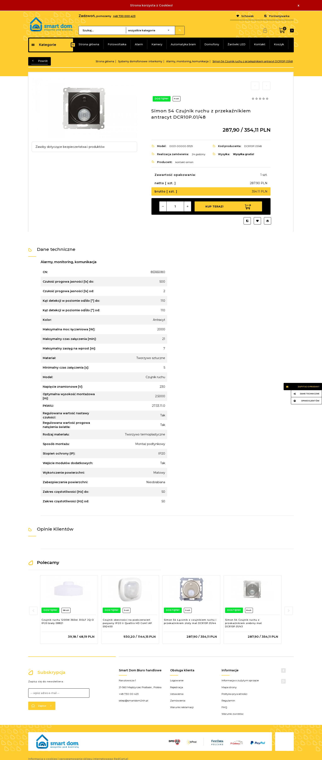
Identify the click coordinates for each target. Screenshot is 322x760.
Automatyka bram (183, 44)
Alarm (139, 44)
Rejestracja (176, 687)
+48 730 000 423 (124, 16)
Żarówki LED (236, 44)
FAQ (224, 707)
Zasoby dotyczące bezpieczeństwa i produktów (70, 147)
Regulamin (228, 700)
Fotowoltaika (117, 44)
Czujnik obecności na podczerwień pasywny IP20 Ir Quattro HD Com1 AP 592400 (127, 623)
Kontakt (259, 44)
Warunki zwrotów (233, 713)
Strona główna (89, 44)
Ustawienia (176, 693)
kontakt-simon (184, 162)
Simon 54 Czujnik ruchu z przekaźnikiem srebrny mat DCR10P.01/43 (243, 623)
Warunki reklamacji (182, 707)
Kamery (156, 44)
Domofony (211, 44)
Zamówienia (177, 700)
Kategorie (43, 45)
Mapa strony (229, 687)
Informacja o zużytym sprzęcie (240, 680)
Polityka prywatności (234, 693)
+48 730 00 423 (129, 693)
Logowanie (176, 680)
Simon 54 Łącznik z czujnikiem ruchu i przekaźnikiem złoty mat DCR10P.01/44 (190, 621)
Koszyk (279, 44)
